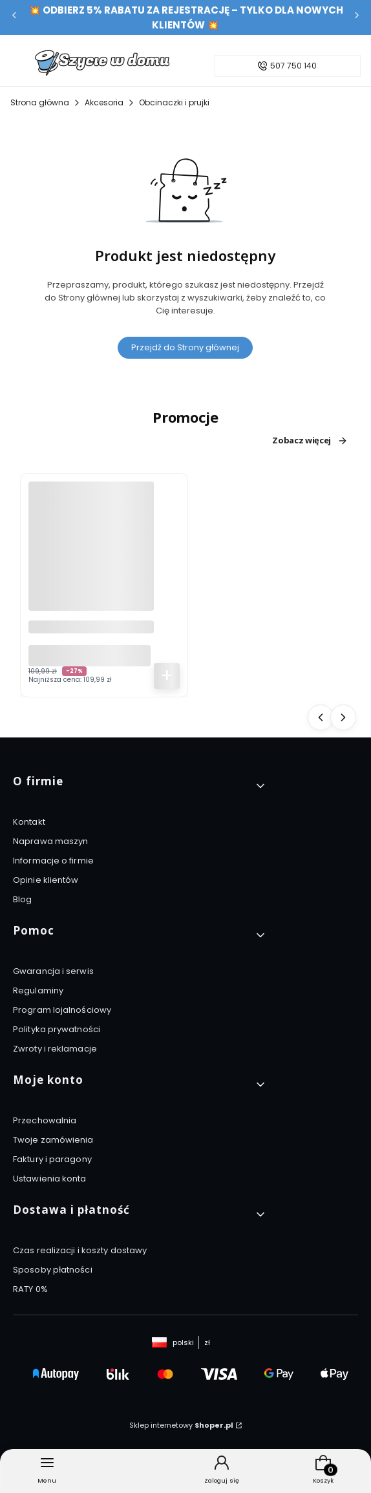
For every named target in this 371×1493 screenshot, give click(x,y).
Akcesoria (104, 102)
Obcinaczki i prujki (174, 102)
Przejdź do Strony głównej (185, 347)
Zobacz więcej (310, 441)
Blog (22, 899)
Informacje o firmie (53, 860)
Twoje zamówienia (53, 1140)
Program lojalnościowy (62, 1010)
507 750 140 (293, 66)
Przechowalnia (44, 1120)
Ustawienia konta (50, 1178)
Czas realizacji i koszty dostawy (80, 1250)
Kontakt (29, 822)
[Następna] (356, 18)
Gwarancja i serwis (53, 971)
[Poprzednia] (14, 18)
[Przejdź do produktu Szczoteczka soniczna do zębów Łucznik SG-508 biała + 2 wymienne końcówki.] (91, 546)
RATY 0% (30, 1289)
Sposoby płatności (52, 1270)
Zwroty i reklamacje (55, 1049)
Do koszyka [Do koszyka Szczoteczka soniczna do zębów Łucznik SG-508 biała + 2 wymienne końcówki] (167, 676)
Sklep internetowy (181, 1425)
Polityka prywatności (56, 1029)
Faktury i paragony (52, 1159)
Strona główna (39, 102)
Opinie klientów (46, 880)
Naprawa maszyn (50, 841)
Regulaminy (38, 990)
